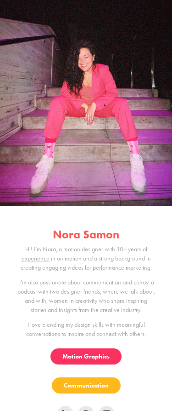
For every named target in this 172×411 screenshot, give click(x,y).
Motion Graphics (86, 356)
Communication (86, 385)
